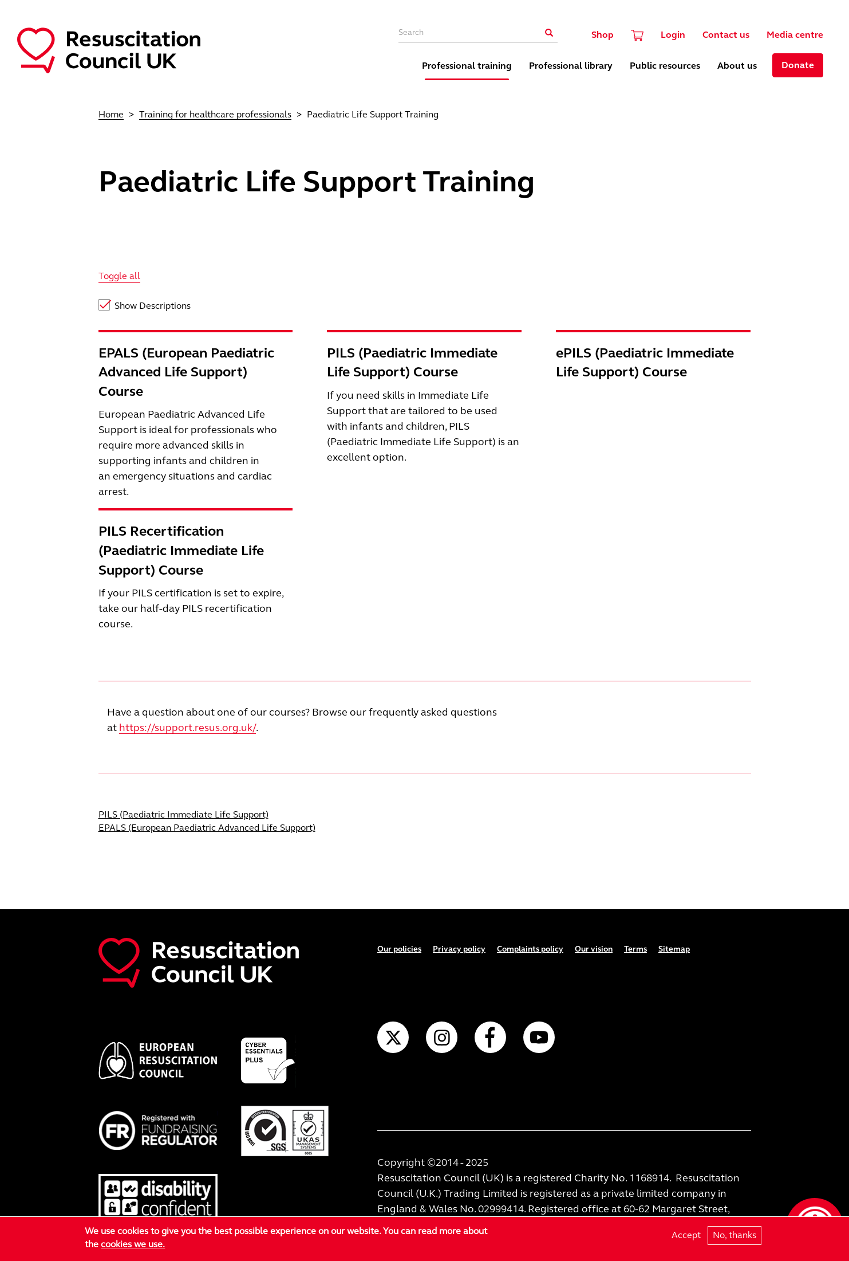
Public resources (665, 65)
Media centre (795, 34)
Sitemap (674, 949)
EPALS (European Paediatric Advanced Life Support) (206, 827)
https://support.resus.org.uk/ (187, 727)
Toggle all (119, 275)
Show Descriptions (152, 305)
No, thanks (734, 1236)
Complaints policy (530, 949)
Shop (602, 34)
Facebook (490, 1037)
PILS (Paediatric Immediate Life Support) (183, 814)
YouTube (539, 1037)
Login (673, 34)
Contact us (725, 34)
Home (111, 114)
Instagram (441, 1037)
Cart (637, 35)
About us (737, 65)
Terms (635, 949)
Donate (797, 65)
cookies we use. (133, 1245)
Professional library (571, 65)
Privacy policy (459, 949)
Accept (686, 1236)
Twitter (393, 1037)
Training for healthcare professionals (215, 114)
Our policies (399, 949)
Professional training (467, 65)
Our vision (594, 949)
